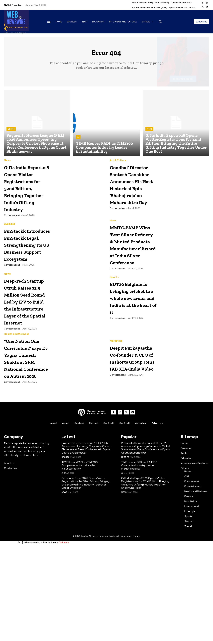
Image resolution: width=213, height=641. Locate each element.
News (149, 131)
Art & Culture (118, 163)
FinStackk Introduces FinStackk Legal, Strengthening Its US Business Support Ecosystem (27, 278)
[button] (160, 21)
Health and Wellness (16, 406)
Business (9, 244)
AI (78, 139)
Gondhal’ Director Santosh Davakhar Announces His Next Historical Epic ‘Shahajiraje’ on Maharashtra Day (133, 200)
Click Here (64, 635)
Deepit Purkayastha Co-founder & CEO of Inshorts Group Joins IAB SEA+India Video (132, 437)
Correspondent (12, 238)
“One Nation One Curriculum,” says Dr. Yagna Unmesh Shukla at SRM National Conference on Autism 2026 (26, 440)
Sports (11, 131)
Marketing (116, 406)
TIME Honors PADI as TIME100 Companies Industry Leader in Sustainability (80, 558)
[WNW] (92, 505)
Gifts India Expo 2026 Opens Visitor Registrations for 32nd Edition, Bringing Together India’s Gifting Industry (26, 200)
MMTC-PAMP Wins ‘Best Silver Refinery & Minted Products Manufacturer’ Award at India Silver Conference (133, 278)
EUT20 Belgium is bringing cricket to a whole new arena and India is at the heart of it (131, 349)
